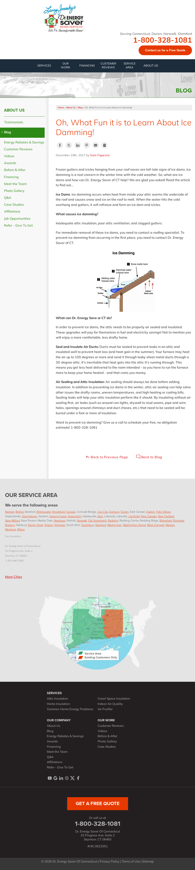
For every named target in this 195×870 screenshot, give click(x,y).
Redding (113, 520)
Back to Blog (149, 457)
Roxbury (10, 525)
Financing (11, 177)
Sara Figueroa (99, 155)
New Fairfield (166, 516)
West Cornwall (155, 525)
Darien (125, 512)
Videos (9, 156)
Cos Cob (102, 512)
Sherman (59, 525)
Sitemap (148, 861)
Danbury (114, 512)
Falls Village (163, 512)
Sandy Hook (35, 525)
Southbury (87, 525)
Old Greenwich (97, 520)
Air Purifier (105, 709)
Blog (7, 132)
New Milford (12, 520)
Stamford (100, 525)
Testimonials (13, 122)
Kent (100, 516)
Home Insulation (58, 704)
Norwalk (82, 520)
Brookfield (58, 512)
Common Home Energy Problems (70, 709)
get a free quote (98, 803)
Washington (114, 525)
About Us (14, 110)
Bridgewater (44, 512)
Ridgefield (165, 520)
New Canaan (149, 516)
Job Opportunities (17, 218)
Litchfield (134, 516)
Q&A (7, 198)
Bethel (20, 512)
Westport (10, 529)
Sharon (48, 525)
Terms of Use (131, 861)
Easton (151, 512)
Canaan (70, 512)
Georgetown (29, 516)
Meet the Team (15, 184)
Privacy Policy (109, 861)
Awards (10, 163)
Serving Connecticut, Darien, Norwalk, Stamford (156, 34)
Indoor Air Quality (110, 704)
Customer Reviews (18, 149)
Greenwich (74, 516)
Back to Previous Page (107, 457)
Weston (170, 525)
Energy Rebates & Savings (24, 142)
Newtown (60, 520)
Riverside (178, 520)
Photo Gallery (14, 191)
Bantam (9, 512)
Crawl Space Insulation (114, 698)
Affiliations (12, 211)
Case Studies (14, 204)
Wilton (21, 529)
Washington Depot (134, 525)
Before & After (15, 170)
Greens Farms (58, 516)
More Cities (13, 577)
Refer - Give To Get (18, 225)
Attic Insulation (57, 698)
